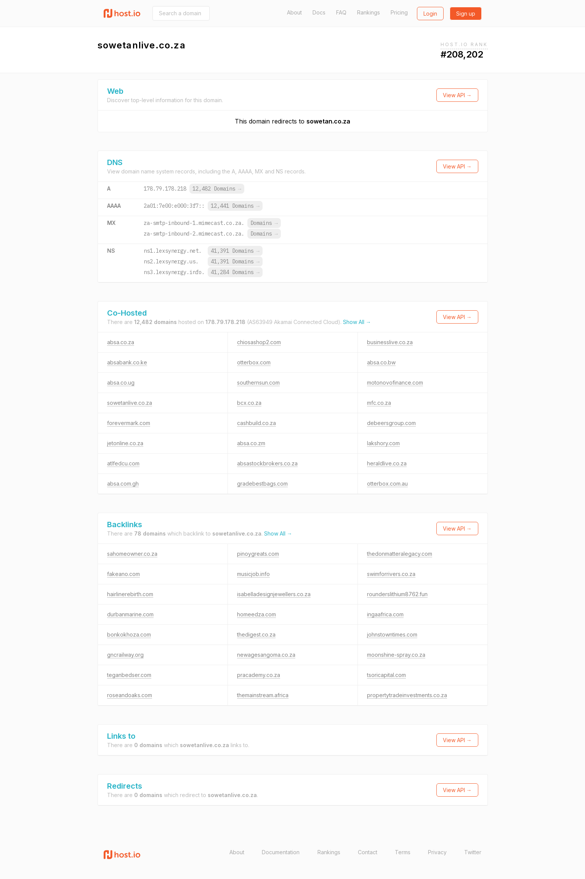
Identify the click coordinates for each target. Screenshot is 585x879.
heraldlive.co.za (387, 463)
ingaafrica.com (385, 614)
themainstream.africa (262, 695)
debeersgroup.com (391, 423)
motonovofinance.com (395, 382)
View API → (457, 95)
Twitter (472, 852)
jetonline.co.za (125, 443)
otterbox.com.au (387, 483)
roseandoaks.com (129, 695)
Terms (402, 852)
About (294, 12)
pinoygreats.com (258, 553)
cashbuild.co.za (256, 423)
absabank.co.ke (127, 362)
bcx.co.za (249, 402)
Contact (367, 852)
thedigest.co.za (256, 634)
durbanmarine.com (130, 614)
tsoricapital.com (386, 675)
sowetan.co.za (328, 121)
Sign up (465, 13)
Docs (319, 12)
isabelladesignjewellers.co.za (274, 594)
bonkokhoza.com (129, 634)
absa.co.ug (121, 382)
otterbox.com (254, 362)
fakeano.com (123, 574)
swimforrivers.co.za (391, 574)
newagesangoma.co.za (266, 654)
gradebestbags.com (262, 483)
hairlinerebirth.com (130, 594)
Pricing (399, 12)
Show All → (357, 322)
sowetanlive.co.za (129, 402)
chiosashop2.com (259, 342)
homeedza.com (256, 614)
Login (430, 13)
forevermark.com (128, 423)
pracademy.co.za (258, 675)
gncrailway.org (125, 654)
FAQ (341, 12)
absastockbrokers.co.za (267, 463)
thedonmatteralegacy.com (399, 553)
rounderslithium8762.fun (397, 594)
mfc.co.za (379, 402)
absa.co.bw (381, 362)
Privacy (437, 852)
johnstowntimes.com (392, 634)
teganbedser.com (129, 675)
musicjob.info (253, 574)
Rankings (368, 12)
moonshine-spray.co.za (396, 654)
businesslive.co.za (390, 342)
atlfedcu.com (123, 463)
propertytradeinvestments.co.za (407, 695)
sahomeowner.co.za (132, 553)
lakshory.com (383, 443)
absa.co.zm (251, 443)
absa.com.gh (123, 483)
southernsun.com (258, 382)
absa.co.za (120, 342)
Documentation (281, 852)
